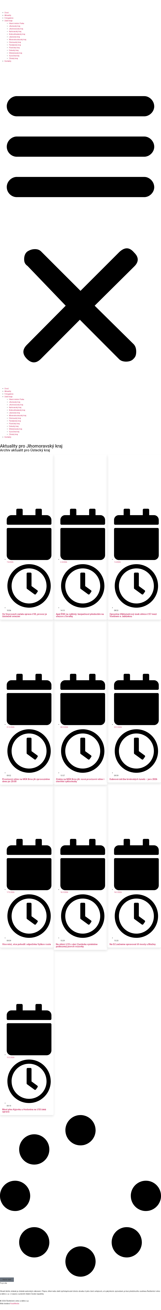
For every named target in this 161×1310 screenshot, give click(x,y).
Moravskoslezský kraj (17, 39)
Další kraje (8, 21)
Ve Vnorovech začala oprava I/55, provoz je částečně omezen (24, 615)
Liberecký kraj (14, 37)
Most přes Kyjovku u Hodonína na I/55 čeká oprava (24, 1110)
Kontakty (7, 61)
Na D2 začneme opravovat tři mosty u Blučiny (133, 944)
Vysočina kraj (14, 56)
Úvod (6, 13)
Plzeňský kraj (14, 48)
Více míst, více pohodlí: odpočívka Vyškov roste (26, 944)
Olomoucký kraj (15, 42)
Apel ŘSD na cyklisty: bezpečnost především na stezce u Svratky (80, 615)
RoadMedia (14, 1303)
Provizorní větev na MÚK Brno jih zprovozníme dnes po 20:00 (26, 780)
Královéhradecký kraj (17, 34)
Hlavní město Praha (16, 23)
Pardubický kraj (15, 45)
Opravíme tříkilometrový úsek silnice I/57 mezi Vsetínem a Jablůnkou (133, 615)
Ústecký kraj (13, 50)
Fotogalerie (8, 18)
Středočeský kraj (15, 53)
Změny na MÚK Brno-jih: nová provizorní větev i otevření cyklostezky (80, 780)
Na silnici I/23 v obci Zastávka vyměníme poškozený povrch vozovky (76, 945)
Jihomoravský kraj (16, 29)
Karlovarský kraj (15, 31)
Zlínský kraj (13, 58)
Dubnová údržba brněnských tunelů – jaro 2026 (133, 779)
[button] (80, 225)
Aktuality (7, 15)
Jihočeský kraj (14, 26)
